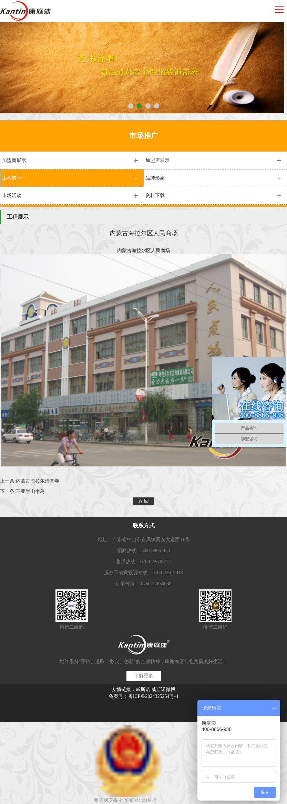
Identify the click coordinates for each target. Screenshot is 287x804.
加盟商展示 (14, 160)
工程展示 (11, 178)
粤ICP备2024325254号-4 (153, 696)
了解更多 (143, 675)
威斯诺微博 (163, 689)
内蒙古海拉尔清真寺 (37, 481)
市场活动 (11, 195)
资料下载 (155, 195)
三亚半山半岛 (30, 491)
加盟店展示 (157, 160)
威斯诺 (143, 689)
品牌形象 (155, 178)
